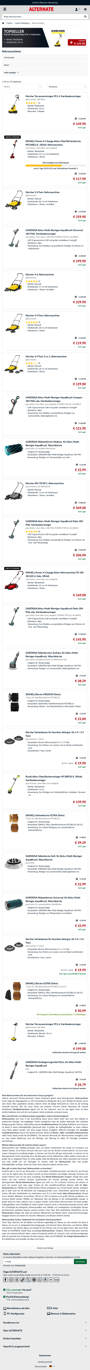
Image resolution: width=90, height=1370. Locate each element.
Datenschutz (20, 1265)
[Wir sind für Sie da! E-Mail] (67, 1308)
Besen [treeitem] (6, 65)
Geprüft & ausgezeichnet (45, 1346)
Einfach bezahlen (45, 1338)
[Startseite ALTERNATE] (41, 9)
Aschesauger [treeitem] (9, 57)
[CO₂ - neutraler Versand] (17, 1290)
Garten (9, 23)
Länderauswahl (45, 1361)
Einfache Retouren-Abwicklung (45, 2)
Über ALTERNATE (45, 1330)
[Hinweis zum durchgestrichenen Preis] (71, 42)
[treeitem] (45, 72)
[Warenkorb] (85, 9)
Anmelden (80, 1261)
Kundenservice (45, 1322)
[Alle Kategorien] (5, 9)
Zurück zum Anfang (45, 1248)
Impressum (45, 1355)
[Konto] (77, 9)
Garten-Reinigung (22, 23)
